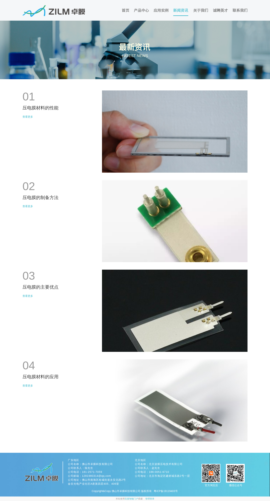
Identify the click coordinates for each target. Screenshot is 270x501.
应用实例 (161, 10)
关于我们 (200, 10)
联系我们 (240, 10)
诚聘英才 (220, 10)
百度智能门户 (131, 498)
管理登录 (149, 498)
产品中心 (141, 10)
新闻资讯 (180, 10)
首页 (125, 10)
